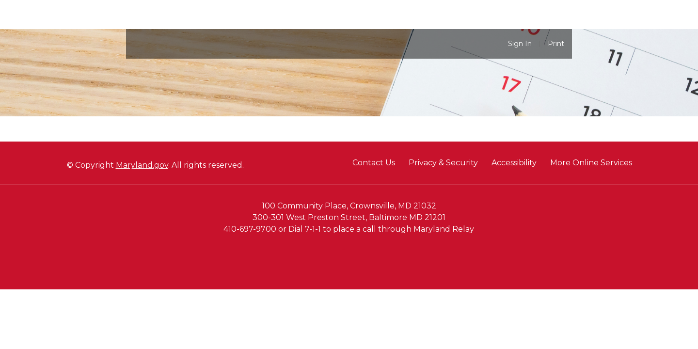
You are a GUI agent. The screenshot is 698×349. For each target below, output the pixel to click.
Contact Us (373, 162)
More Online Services (591, 162)
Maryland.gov (142, 165)
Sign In (520, 44)
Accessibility (514, 162)
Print (556, 44)
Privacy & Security (443, 162)
